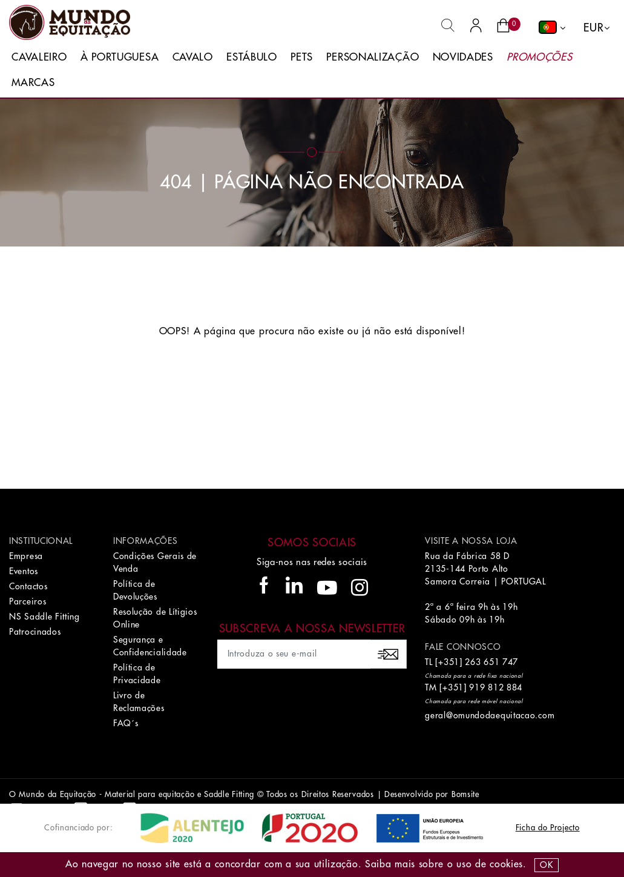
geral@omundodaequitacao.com (489, 715)
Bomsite (465, 794)
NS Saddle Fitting (44, 616)
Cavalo (192, 57)
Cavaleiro (39, 57)
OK (546, 865)
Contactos (28, 586)
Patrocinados (35, 631)
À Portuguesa (119, 57)
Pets (302, 57)
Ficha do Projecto (548, 828)
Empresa (26, 556)
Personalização (372, 57)
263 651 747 (491, 662)
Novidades (463, 57)
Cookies (506, 864)
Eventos (23, 571)
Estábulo (251, 57)
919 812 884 (495, 687)
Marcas (32, 83)
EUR (593, 27)
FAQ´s (126, 723)
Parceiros (27, 601)
